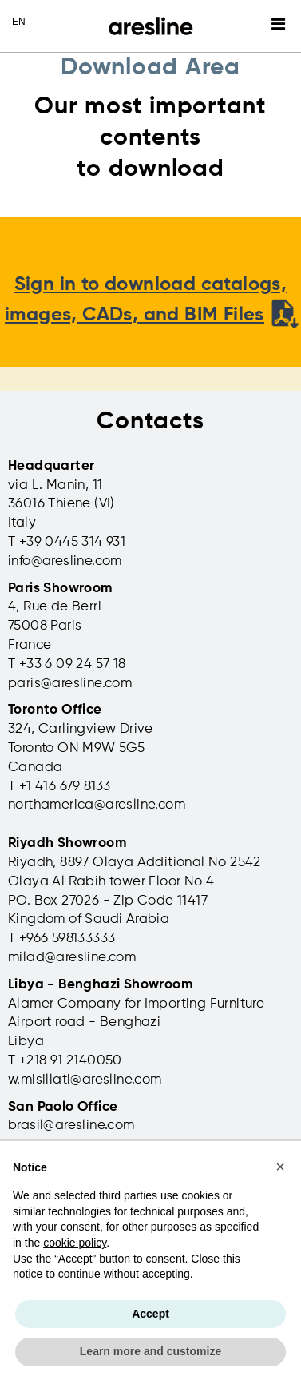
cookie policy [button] (74, 1242)
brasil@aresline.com (71, 1125)
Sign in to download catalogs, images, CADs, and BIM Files (152, 301)
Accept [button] (150, 1313)
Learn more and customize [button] (150, 1351)
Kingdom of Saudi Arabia (88, 919)
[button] (280, 1166)
